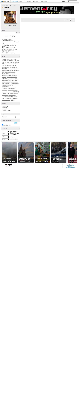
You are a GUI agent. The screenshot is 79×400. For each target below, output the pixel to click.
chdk (11, 59)
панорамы (15, 84)
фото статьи (8, 100)
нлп (14, 80)
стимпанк (12, 95)
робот (7, 91)
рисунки (15, 90)
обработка (8, 82)
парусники (4, 85)
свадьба (12, 91)
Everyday (4, 106)
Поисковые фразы (14, 139)
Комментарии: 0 (11, 44)
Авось (35, 1)
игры (6, 72)
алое (8, 63)
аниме (11, 63)
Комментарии (13, 5)
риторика (3, 91)
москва (3, 80)
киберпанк (5, 73)
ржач (12, 90)
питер (11, 85)
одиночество (14, 82)
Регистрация (15, 1)
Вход (21, 1)
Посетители (12, 137)
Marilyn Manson (5, 51)
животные (4, 70)
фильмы (5, 98)
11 (67, 19)
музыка (7, 80)
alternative (8, 59)
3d (2, 59)
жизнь (8, 70)
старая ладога (7, 95)
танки (10, 96)
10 (68, 19)
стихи (4, 96)
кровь (8, 77)
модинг (16, 78)
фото (13, 98)
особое (7, 84)
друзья (13, 68)
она (3, 84)
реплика (9, 90)
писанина (8, 85)
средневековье (15, 93)
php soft (10, 62)
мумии (11, 80)
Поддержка (63, 1)
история (13, 72)
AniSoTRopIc (2, 7)
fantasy (16, 60)
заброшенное (14, 70)
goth (3, 62)
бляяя (3, 65)
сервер (16, 91)
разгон (14, 86)
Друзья (7, 5)
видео (15, 65)
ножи (16, 80)
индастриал (10, 72)
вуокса (4, 67)
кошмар (15, 75)
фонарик (9, 98)
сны (3, 93)
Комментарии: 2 (11, 40)
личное (4, 78)
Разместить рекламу (70, 167)
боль (6, 65)
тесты (3, 109)
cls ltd (13, 59)
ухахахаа (15, 96)
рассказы (13, 88)
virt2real (5, 63)
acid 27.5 (4, 59)
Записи (3, 5)
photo (8, 62)
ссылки (3, 95)
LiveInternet (5, 1)
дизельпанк (9, 68)
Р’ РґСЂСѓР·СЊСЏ (11, 25)
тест (12, 96)
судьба (7, 96)
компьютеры (6, 75)
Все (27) (18, 32)
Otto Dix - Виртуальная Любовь (9, 49)
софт (8, 93)
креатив (4, 77)
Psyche (3, 107)
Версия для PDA (70, 165)
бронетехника (10, 65)
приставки (11, 86)
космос (12, 75)
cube (16, 59)
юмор (12, 100)
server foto (14, 62)
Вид (65, 1)
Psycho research (5, 110)
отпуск (11, 83)
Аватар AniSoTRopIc (10, 17)
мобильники (12, 78)
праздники (5, 87)
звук (3, 72)
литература (13, 77)
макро (8, 78)
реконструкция (4, 90)
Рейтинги (29, 1)
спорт (11, 93)
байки (16, 63)
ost (5, 62)
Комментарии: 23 (11, 47)
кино (10, 73)
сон (5, 93)
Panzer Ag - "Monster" (7, 39)
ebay (12, 60)
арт (14, 63)
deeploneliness (6, 60)
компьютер (13, 73)
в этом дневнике (6, 125)
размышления (6, 88)
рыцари (9, 91)
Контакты (70, 166)
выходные (13, 67)
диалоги (4, 68)
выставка (7, 67)
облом (4, 82)
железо (17, 68)
